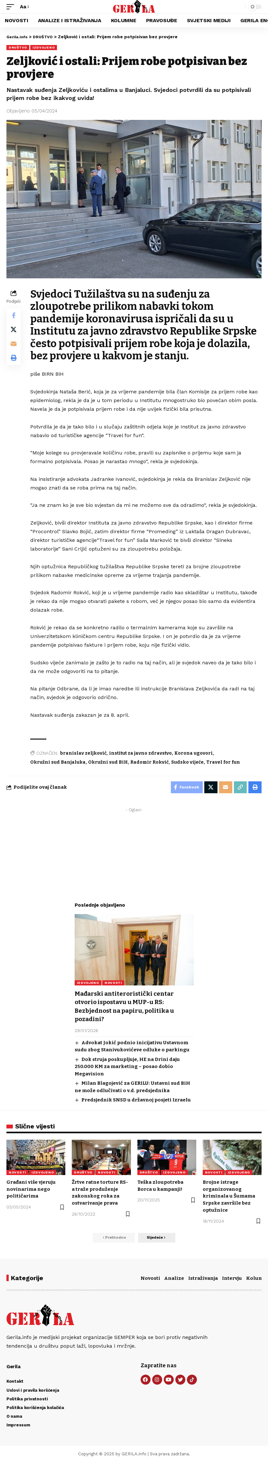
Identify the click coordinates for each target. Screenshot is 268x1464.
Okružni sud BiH (109, 762)
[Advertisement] (134, 856)
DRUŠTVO (18, 47)
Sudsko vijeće (188, 762)
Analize (174, 1280)
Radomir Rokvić (151, 762)
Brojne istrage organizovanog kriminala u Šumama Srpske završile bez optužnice (229, 1196)
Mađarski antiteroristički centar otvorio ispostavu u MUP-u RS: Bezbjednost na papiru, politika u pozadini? (128, 1007)
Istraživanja (203, 1280)
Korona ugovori (195, 753)
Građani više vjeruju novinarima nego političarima (31, 1189)
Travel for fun (224, 762)
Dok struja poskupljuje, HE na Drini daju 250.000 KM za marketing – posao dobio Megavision (127, 1067)
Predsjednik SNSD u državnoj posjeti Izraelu (136, 1100)
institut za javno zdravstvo (141, 753)
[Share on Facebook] (14, 316)
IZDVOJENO (43, 47)
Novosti (150, 1280)
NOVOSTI (113, 983)
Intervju (232, 1280)
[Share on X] (14, 331)
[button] (11, 6)
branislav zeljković (84, 753)
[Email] (14, 347)
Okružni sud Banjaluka (59, 762)
